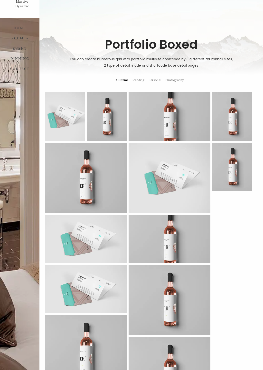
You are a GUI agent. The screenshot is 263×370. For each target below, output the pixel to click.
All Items (121, 80)
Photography (174, 80)
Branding (138, 80)
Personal (155, 80)
